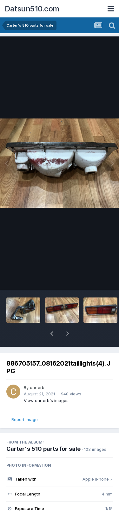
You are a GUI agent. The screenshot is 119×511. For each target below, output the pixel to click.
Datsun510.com (32, 8)
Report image (24, 419)
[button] (52, 334)
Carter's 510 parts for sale (43, 448)
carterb (37, 387)
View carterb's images (46, 400)
